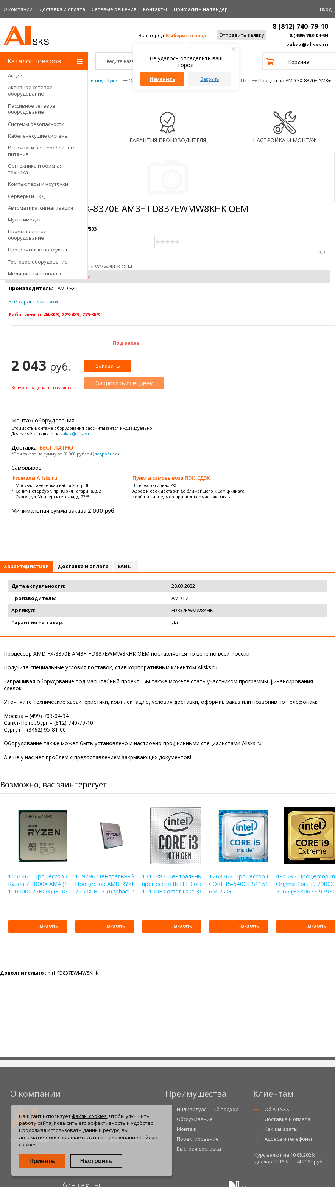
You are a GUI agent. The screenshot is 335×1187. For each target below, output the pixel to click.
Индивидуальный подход (207, 1109)
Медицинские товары (34, 273)
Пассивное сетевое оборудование (31, 109)
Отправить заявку (241, 34)
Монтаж (186, 1129)
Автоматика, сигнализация (40, 207)
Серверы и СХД (26, 196)
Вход (326, 9)
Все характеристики (33, 301)
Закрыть (209, 79)
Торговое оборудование (38, 261)
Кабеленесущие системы (38, 135)
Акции (15, 75)
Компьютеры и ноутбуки (38, 184)
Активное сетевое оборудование (30, 90)
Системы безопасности (36, 124)
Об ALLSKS (277, 1109)
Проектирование (198, 1138)
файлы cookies (89, 1116)
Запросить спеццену (124, 383)
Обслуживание (195, 1119)
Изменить (162, 79)
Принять (42, 1161)
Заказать (107, 365)
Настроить (96, 1161)
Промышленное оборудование (27, 234)
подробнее (106, 454)
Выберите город (186, 35)
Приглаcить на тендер (201, 9)
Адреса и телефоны (288, 1138)
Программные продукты (37, 249)
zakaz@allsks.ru (307, 44)
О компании (18, 9)
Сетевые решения (114, 9)
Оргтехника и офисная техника (35, 169)
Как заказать (281, 1129)
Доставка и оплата (62, 9)
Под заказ (126, 342)
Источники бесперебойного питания (42, 150)
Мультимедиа (25, 219)
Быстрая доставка (199, 1148)
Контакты (155, 9)
